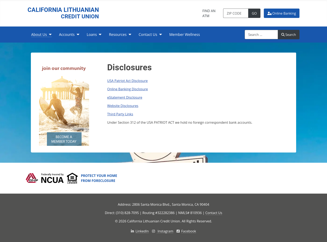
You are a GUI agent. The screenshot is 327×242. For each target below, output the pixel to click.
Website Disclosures (122, 105)
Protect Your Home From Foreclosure (99, 178)
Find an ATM (208, 13)
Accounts (67, 34)
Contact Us (148, 34)
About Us (39, 34)
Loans (92, 34)
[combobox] (261, 34)
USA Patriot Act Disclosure (127, 80)
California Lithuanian (63, 13)
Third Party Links (120, 114)
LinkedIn (140, 231)
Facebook (186, 231)
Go (256, 13)
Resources (117, 34)
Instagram (162, 231)
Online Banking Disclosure (127, 89)
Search (288, 34)
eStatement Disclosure (124, 97)
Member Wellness (184, 34)
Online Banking (281, 13)
